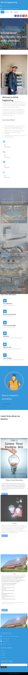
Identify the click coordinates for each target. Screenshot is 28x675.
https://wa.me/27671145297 (12, 406)
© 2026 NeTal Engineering (14, 673)
